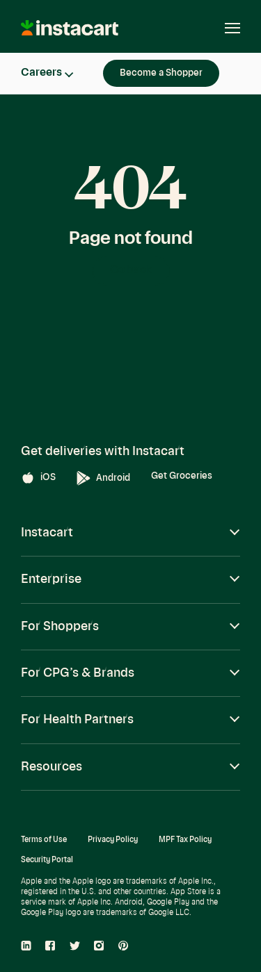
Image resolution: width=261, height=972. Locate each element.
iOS (38, 477)
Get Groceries (181, 476)
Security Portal (47, 860)
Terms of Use (44, 840)
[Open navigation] (225, 27)
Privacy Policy (113, 840)
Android (103, 478)
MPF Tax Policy (185, 840)
